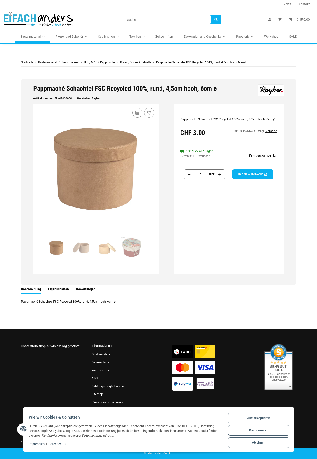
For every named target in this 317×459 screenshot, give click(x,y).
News (287, 4)
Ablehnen (257, 443)
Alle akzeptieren (257, 419)
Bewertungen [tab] (85, 289)
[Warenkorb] (299, 19)
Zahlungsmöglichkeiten (108, 386)
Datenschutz (100, 362)
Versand (271, 131)
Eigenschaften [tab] (58, 289)
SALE (293, 36)
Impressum (99, 410)
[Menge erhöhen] (220, 174)
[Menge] (200, 174)
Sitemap (97, 394)
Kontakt (304, 4)
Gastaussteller (102, 354)
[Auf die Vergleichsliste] (137, 113)
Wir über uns (100, 370)
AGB (95, 378)
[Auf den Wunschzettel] (149, 113)
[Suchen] (167, 19)
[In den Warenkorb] (24, 76)
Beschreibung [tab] (31, 289)
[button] (270, 19)
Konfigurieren (257, 431)
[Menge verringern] (189, 174)
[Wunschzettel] (280, 19)
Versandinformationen (107, 402)
